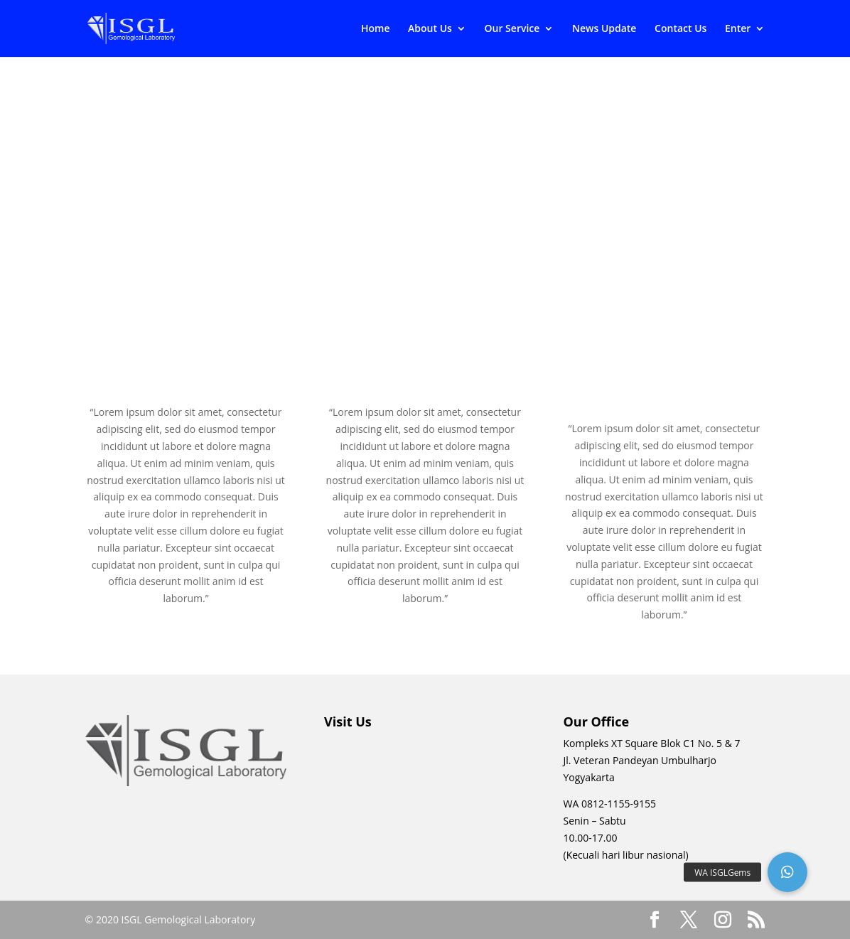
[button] (787, 872)
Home (375, 29)
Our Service (512, 29)
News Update (604, 29)
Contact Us (680, 29)
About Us (430, 29)
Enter (738, 29)
